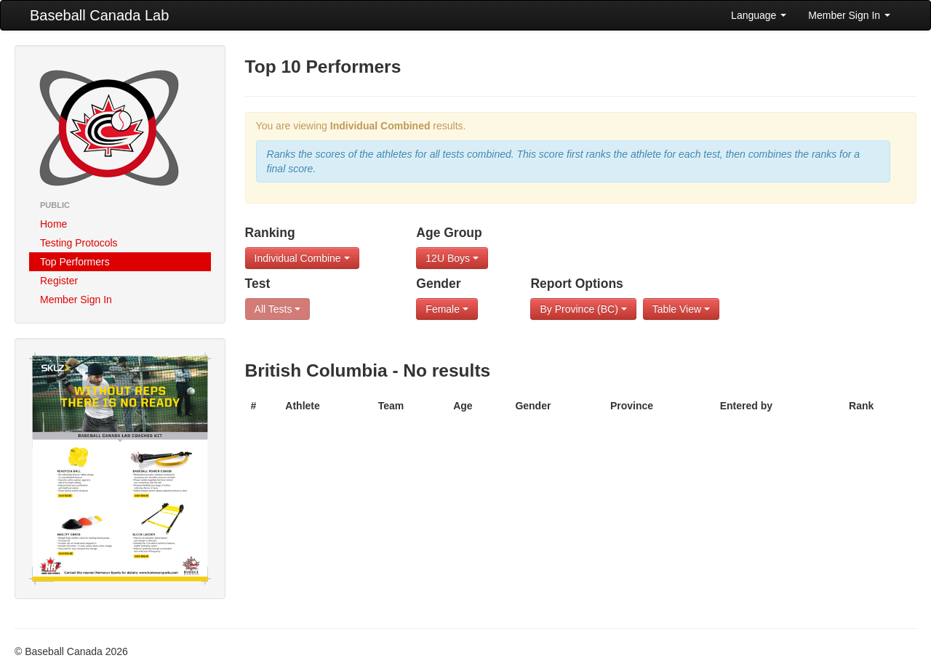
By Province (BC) (583, 309)
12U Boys (452, 258)
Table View (681, 309)
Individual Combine (302, 258)
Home (53, 224)
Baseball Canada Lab (99, 15)
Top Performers (75, 262)
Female (446, 309)
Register (59, 280)
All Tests (278, 309)
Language (758, 15)
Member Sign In (849, 15)
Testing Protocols (79, 243)
